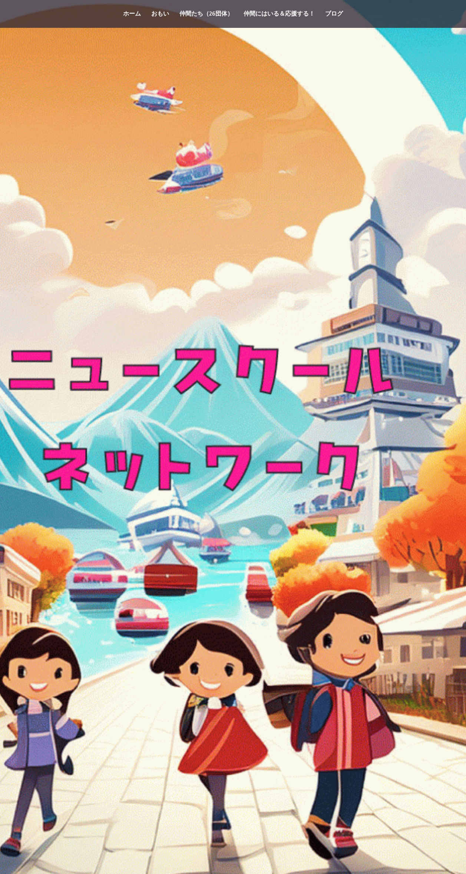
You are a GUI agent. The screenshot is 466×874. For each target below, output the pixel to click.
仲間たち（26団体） (206, 13)
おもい (160, 13)
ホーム (132, 13)
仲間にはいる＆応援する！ (279, 13)
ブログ (334, 13)
